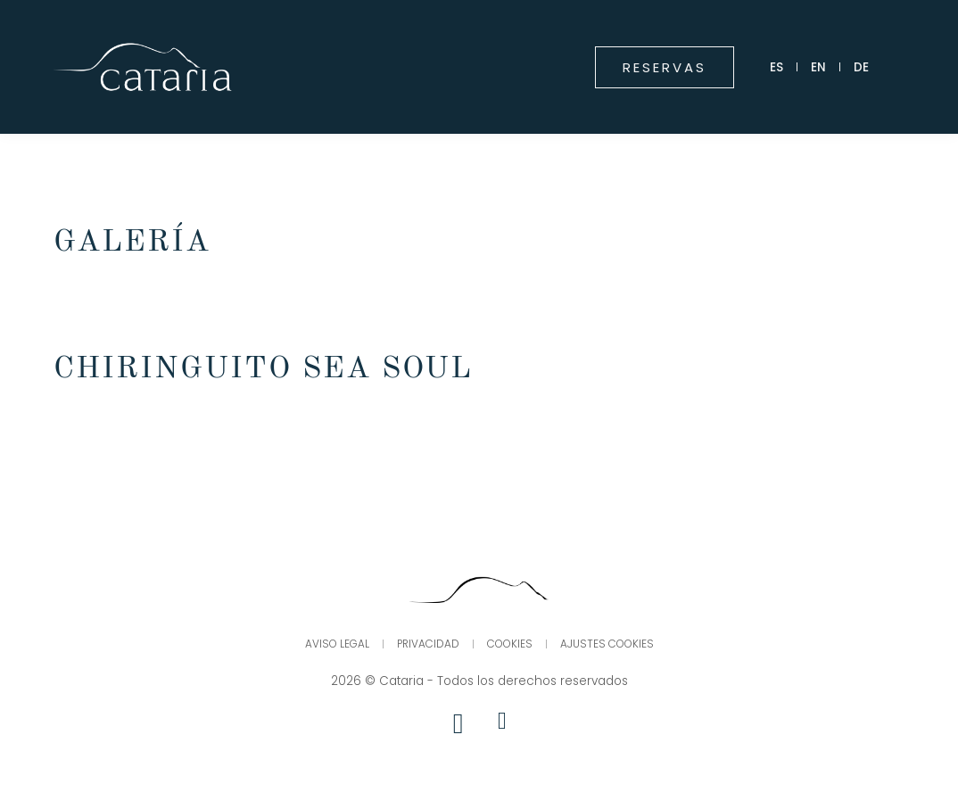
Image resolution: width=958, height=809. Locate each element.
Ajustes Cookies (608, 644)
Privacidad (428, 644)
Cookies (510, 644)
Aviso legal (336, 644)
